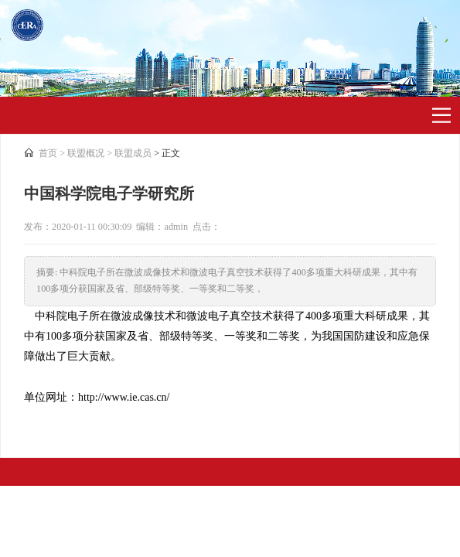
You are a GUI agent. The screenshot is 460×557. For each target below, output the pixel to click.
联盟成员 (133, 153)
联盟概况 (85, 153)
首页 (48, 153)
